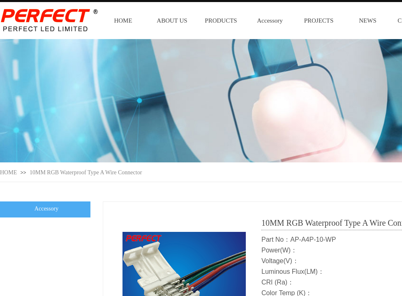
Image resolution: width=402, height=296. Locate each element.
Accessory (269, 20)
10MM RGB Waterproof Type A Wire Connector (86, 172)
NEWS (368, 20)
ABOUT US (172, 20)
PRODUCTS (221, 20)
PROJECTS (319, 20)
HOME (123, 20)
